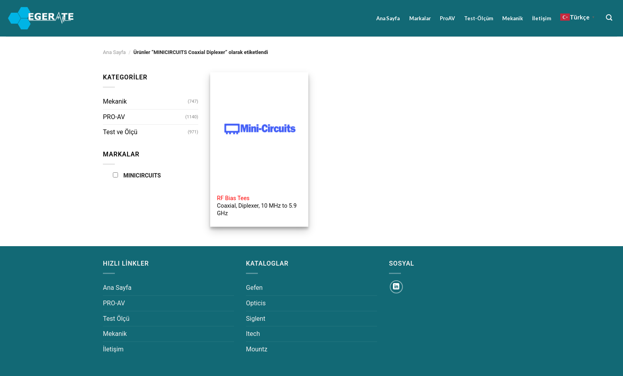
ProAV (447, 18)
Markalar (420, 18)
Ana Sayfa (388, 18)
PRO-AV (114, 117)
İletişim (541, 18)
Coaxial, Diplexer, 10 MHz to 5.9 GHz (257, 205)
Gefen (254, 287)
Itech (253, 333)
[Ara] (609, 17)
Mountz (256, 349)
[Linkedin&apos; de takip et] (396, 286)
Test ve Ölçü (120, 132)
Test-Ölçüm (478, 18)
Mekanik (512, 18)
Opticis (256, 303)
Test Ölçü (116, 318)
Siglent (255, 318)
